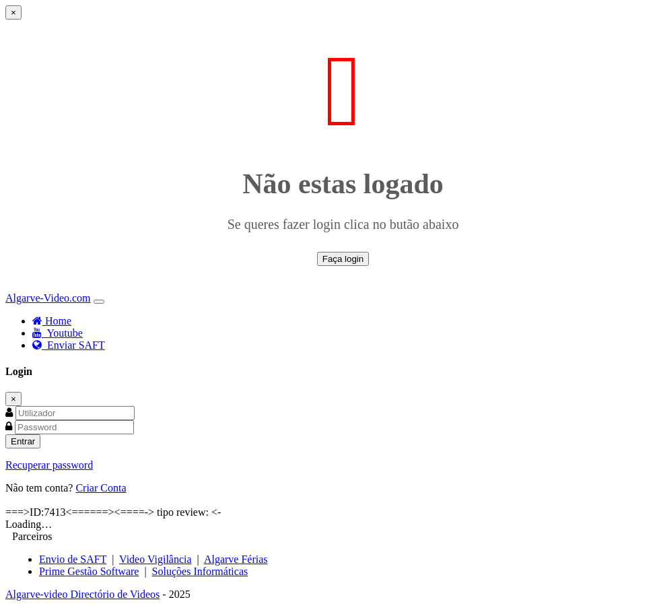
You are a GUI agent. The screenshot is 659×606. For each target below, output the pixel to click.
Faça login (343, 259)
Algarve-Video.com (48, 298)
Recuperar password (49, 465)
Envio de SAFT (72, 559)
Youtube (57, 333)
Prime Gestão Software (89, 571)
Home (51, 321)
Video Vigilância (155, 559)
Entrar (23, 441)
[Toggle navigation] (99, 302)
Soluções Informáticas (200, 571)
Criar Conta (100, 488)
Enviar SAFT (68, 345)
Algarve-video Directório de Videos (82, 594)
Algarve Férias (236, 559)
